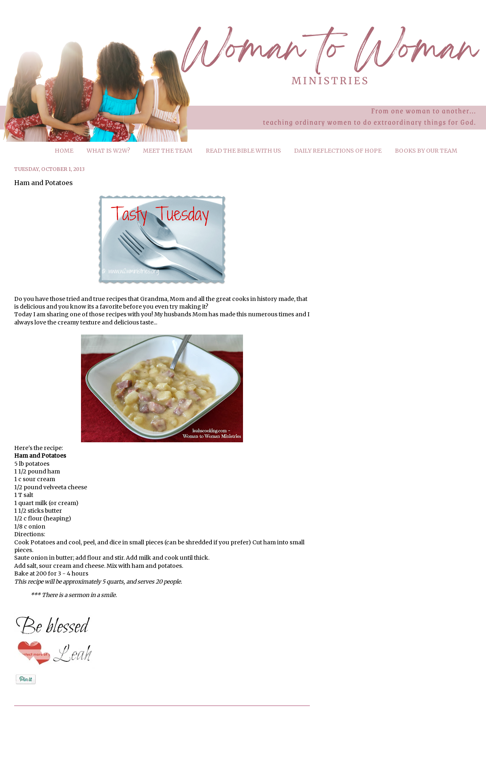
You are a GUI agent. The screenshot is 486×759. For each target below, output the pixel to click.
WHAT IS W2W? (108, 150)
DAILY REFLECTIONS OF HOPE (338, 150)
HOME (64, 150)
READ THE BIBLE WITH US (243, 150)
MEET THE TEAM (167, 150)
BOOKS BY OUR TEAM (426, 150)
